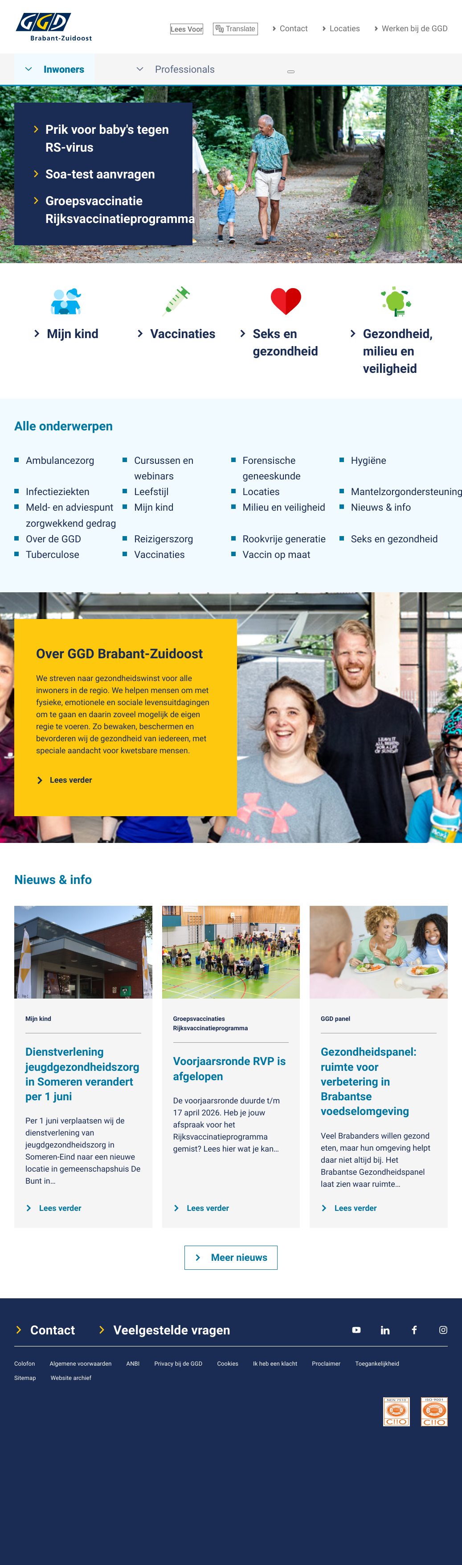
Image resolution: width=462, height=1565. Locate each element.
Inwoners (54, 69)
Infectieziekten (58, 491)
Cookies (227, 1363)
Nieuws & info (381, 507)
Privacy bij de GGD (178, 1363)
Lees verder (71, 780)
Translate (235, 29)
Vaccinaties (159, 554)
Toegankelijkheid (377, 1363)
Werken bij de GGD (415, 28)
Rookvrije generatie (284, 539)
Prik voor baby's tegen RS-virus (107, 138)
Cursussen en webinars (163, 468)
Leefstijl (151, 491)
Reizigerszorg (163, 539)
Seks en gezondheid (394, 539)
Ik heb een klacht (275, 1363)
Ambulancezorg (60, 460)
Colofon (24, 1363)
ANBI (133, 1363)
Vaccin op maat (277, 554)
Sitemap (25, 1378)
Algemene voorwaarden (80, 1363)
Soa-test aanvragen (100, 173)
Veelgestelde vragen (172, 1330)
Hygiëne (368, 460)
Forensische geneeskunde (272, 468)
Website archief (71, 1378)
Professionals (175, 69)
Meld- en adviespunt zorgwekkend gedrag (71, 515)
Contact (294, 28)
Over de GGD (53, 539)
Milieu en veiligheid (284, 507)
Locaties (345, 28)
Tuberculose (52, 554)
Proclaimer (326, 1363)
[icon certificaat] (396, 1411)
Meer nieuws (239, 1257)
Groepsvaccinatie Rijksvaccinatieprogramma (110, 209)
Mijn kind (153, 507)
